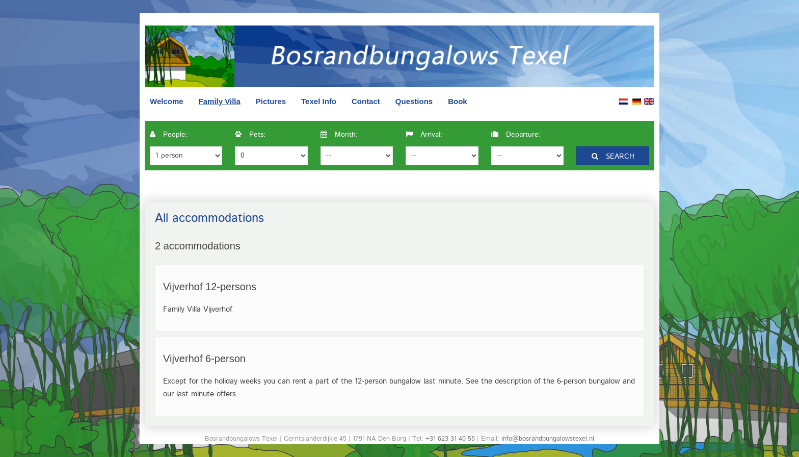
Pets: (250, 135)
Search (613, 156)
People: (169, 135)
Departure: (516, 135)
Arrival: (424, 135)
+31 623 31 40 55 (450, 439)
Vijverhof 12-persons (209, 286)
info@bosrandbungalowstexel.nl (547, 439)
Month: (339, 135)
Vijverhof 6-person (204, 358)
